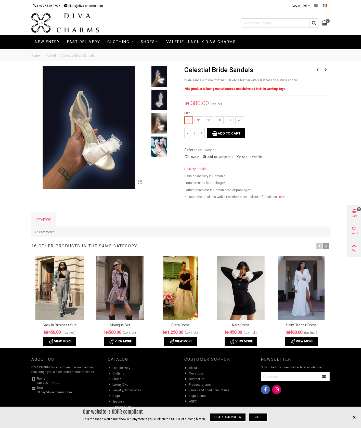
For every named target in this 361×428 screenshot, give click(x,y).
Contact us (194, 379)
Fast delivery (83, 41)
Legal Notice (195, 396)
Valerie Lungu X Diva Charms (201, 41)
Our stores (194, 373)
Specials (116, 401)
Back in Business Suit (59, 325)
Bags (114, 396)
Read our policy (227, 417)
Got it (258, 417)
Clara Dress (180, 325)
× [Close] (354, 417)
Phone (40, 378)
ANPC (190, 401)
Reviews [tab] (43, 220)
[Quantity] (194, 133)
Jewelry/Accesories (124, 390)
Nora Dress (241, 325)
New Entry (47, 41)
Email (40, 388)
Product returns (197, 384)
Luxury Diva (118, 384)
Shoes (148, 41)
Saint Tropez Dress (301, 325)
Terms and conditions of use (206, 390)
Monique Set (120, 325)
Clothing (118, 41)
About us (192, 368)
